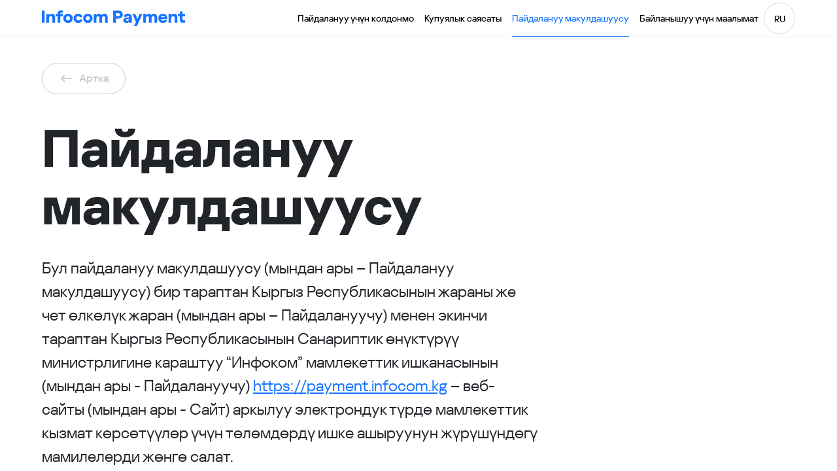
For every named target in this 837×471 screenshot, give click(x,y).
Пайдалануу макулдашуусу (570, 18)
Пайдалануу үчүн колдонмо (356, 18)
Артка (83, 78)
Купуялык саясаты (463, 18)
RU (779, 19)
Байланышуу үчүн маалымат (699, 18)
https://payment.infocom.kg (350, 386)
